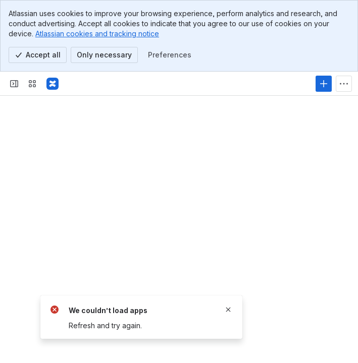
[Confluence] (52, 84)
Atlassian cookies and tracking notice (97, 33)
